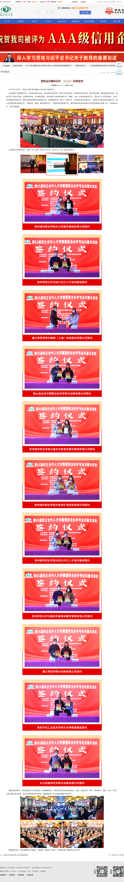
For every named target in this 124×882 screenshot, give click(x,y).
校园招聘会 (76, 21)
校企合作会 (62, 21)
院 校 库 (34, 21)
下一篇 (111, 855)
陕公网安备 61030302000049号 (42, 867)
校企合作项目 (89, 21)
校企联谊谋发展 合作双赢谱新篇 (17, 855)
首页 (108, 72)
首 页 (7, 21)
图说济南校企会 (82, 65)
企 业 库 (48, 21)
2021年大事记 (119, 855)
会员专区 (103, 21)
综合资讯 (21, 21)
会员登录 (74, 2)
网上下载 (117, 21)
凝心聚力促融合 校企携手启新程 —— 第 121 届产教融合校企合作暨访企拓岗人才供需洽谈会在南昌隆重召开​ (37, 65)
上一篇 (2, 855)
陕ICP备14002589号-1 (23, 867)
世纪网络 (43, 871)
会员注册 (83, 2)
